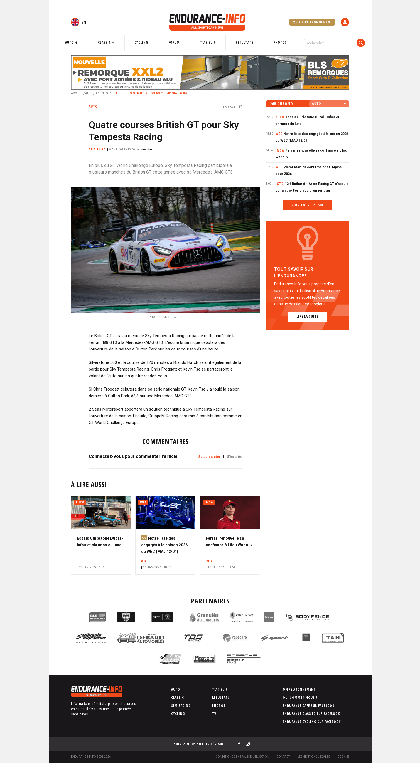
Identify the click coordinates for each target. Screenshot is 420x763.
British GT (102, 93)
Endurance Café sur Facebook (308, 705)
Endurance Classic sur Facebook (311, 713)
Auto (83, 42)
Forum (177, 42)
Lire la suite (307, 316)
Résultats (240, 42)
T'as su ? (207, 42)
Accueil (77, 93)
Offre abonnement (312, 22)
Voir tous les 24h (307, 205)
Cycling (148, 42)
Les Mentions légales (313, 756)
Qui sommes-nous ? (300, 697)
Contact (283, 756)
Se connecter (209, 457)
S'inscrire (234, 457)
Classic (114, 42)
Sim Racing (181, 705)
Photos (272, 42)
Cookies (343, 756)
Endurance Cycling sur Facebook (312, 721)
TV (214, 713)
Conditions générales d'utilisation (242, 756)
